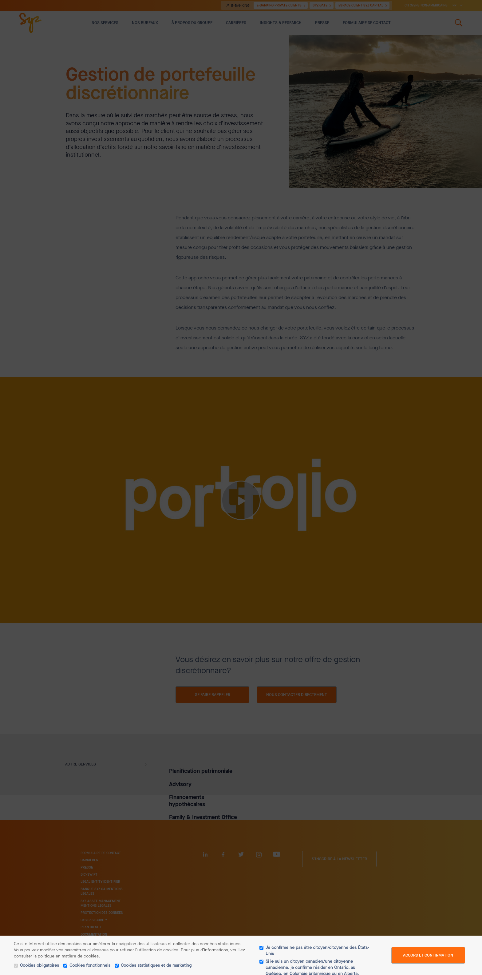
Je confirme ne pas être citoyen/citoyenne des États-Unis (317, 951)
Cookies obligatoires (39, 965)
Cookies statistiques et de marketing (156, 965)
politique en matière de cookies (68, 956)
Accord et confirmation (428, 955)
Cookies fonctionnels (89, 965)
